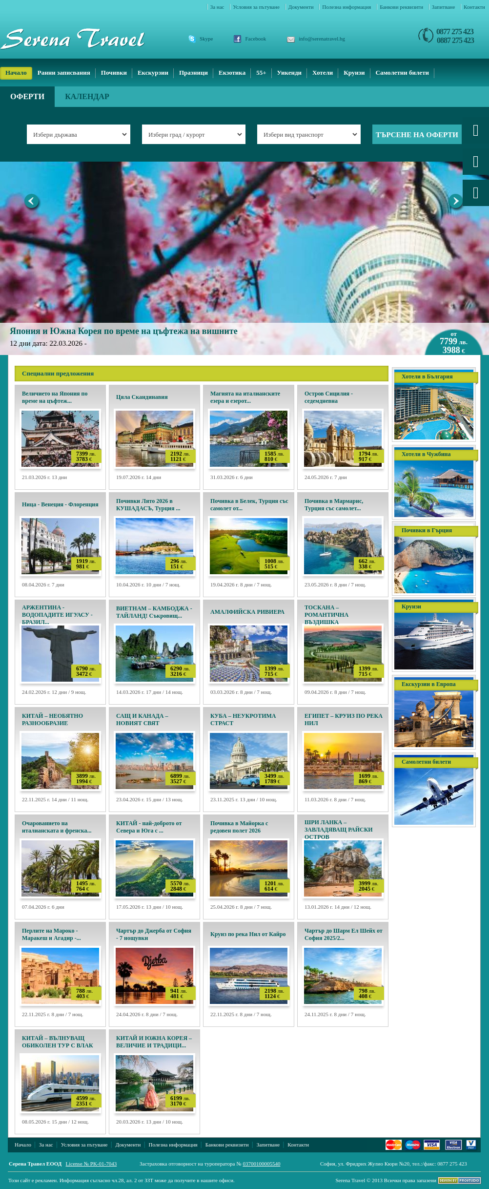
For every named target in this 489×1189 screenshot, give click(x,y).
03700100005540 (261, 1164)
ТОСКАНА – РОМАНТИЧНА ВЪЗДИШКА (326, 615)
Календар (87, 96)
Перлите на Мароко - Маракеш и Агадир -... (51, 934)
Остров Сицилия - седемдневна (329, 397)
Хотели (322, 72)
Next (457, 203)
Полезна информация (347, 7)
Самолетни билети (402, 72)
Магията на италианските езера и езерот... (245, 397)
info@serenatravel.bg (322, 39)
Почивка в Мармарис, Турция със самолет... (334, 505)
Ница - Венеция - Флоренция (60, 504)
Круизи (354, 72)
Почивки (114, 72)
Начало (16, 72)
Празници (193, 72)
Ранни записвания (64, 72)
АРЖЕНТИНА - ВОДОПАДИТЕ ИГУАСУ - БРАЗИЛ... (57, 615)
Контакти (474, 7)
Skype (206, 39)
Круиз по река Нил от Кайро (247, 934)
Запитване (444, 7)
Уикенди (289, 72)
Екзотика (232, 72)
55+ (261, 72)
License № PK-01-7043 (91, 1164)
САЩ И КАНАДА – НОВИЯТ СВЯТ (142, 719)
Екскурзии (153, 72)
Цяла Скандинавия (142, 397)
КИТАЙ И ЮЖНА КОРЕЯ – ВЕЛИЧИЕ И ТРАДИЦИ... (154, 1042)
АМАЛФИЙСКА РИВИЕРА (247, 611)
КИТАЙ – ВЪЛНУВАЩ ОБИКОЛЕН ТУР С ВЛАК (57, 1042)
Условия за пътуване (257, 7)
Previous (32, 203)
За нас (218, 7)
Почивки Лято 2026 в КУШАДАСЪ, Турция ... (148, 505)
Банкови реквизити (402, 7)
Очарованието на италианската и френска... (57, 827)
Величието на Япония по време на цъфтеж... (54, 397)
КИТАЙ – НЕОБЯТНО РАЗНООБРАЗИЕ (52, 719)
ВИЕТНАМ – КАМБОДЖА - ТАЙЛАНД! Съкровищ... (154, 612)
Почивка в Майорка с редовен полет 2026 (239, 827)
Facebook (255, 39)
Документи (301, 7)
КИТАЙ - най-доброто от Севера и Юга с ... (149, 827)
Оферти (27, 96)
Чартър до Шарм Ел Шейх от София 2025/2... (344, 934)
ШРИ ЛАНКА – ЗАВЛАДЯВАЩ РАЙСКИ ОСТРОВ (339, 829)
